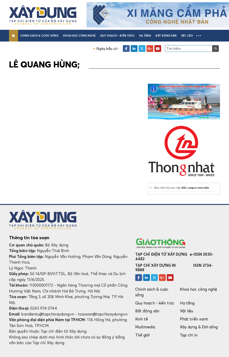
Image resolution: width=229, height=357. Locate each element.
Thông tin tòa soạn (29, 237)
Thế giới (142, 335)
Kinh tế (141, 319)
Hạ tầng (145, 35)
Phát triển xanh (194, 319)
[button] (198, 36)
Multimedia (145, 327)
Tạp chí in (188, 335)
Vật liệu (187, 35)
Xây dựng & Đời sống (199, 327)
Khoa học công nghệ (79, 35)
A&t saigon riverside (195, 187)
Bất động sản (166, 35)
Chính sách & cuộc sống (39, 35)
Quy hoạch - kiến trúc (117, 35)
